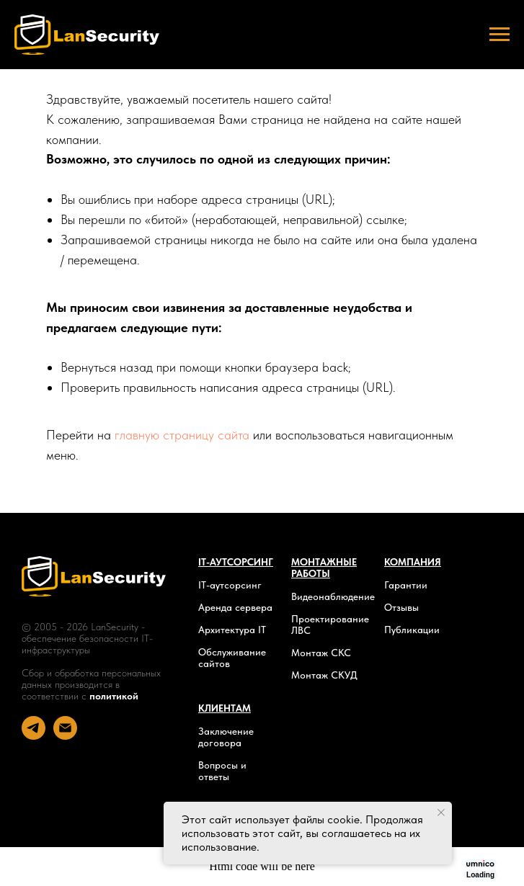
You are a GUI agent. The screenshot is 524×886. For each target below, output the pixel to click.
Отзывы (401, 607)
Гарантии (405, 585)
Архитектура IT (232, 629)
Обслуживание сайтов (232, 657)
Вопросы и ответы (222, 770)
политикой (113, 696)
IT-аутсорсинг (230, 585)
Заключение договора (226, 736)
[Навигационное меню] (499, 34)
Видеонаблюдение (333, 596)
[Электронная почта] (65, 736)
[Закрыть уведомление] (441, 812)
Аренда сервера (235, 607)
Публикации (412, 629)
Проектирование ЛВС (330, 624)
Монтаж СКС (321, 652)
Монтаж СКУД (324, 675)
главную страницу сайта (182, 434)
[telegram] (33, 736)
